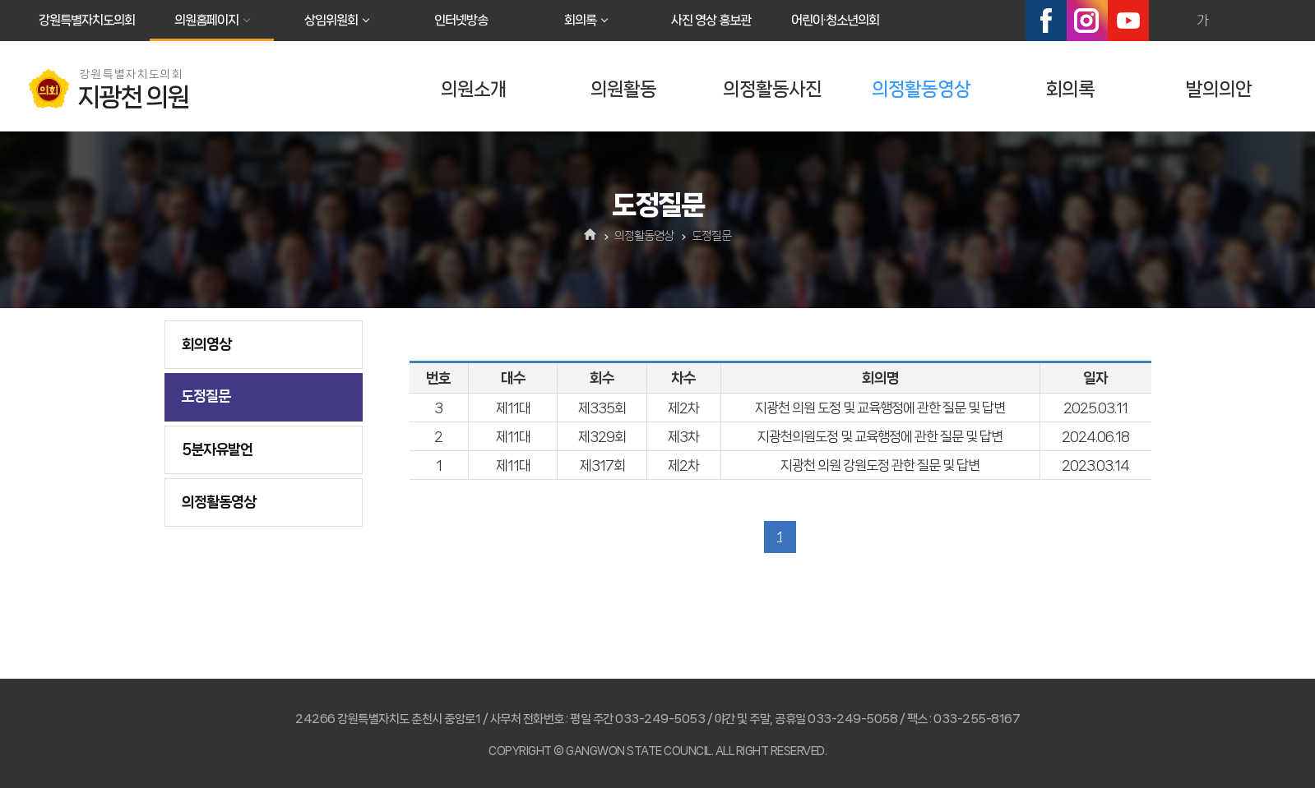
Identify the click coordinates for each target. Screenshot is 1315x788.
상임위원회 (331, 20)
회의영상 (206, 344)
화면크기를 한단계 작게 (1237, 20)
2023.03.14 (1095, 465)
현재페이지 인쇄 (1273, 20)
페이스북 (1046, 20)
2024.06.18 (1095, 436)
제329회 (602, 436)
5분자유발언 (217, 449)
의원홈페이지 (206, 20)
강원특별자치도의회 (87, 20)
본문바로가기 (0, 0)
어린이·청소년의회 (835, 20)
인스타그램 (1087, 20)
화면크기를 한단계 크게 (1167, 20)
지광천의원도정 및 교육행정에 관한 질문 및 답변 (879, 436)
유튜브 (1128, 20)
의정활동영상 (921, 89)
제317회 (602, 465)
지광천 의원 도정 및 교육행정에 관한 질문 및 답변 (880, 407)
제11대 (513, 407)
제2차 (683, 407)
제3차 (683, 436)
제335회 (602, 407)
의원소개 (474, 89)
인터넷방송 (461, 20)
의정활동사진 (772, 89)
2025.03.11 (1095, 407)
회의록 (580, 20)
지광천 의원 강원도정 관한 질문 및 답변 (879, 465)
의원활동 (623, 89)
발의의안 (1219, 89)
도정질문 (205, 396)
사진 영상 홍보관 (711, 20)
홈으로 (590, 236)
